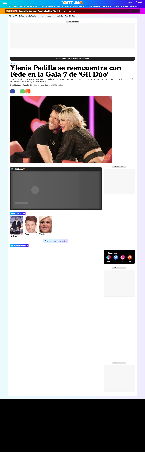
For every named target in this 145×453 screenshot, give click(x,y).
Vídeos (60, 6)
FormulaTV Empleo (24, 445)
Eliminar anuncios (73, 22)
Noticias (12, 6)
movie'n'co (57, 445)
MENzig (17, 450)
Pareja (33, 448)
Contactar (81, 433)
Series (22, 6)
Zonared (55, 450)
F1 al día (36, 450)
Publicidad (73, 433)
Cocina (51, 448)
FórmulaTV (13, 16)
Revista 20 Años (129, 6)
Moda (22, 448)
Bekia (17, 448)
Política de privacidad (32, 433)
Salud (45, 448)
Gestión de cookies (62, 433)
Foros (115, 6)
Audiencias (32, 6)
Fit (55, 448)
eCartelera (36, 445)
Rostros (117, 409)
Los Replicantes (20, 442)
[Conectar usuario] (140, 2)
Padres (39, 448)
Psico (65, 448)
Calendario (36, 411)
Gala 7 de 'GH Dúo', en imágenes (72, 59)
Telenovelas (93, 6)
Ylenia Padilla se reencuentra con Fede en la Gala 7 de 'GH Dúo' (50, 16)
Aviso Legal (20, 433)
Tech (30, 450)
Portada (8, 409)
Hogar (60, 448)
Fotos (68, 6)
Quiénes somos (9, 433)
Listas (34, 413)
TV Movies (36, 415)
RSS (88, 433)
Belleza (27, 448)
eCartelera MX (46, 445)
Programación (47, 6)
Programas (79, 6)
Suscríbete (118, 416)
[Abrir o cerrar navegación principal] (5, 2)
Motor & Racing (45, 450)
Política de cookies (47, 433)
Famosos (106, 6)
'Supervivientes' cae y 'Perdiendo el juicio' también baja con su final (40, 11)
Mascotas (71, 448)
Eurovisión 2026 (92, 415)
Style (23, 450)
